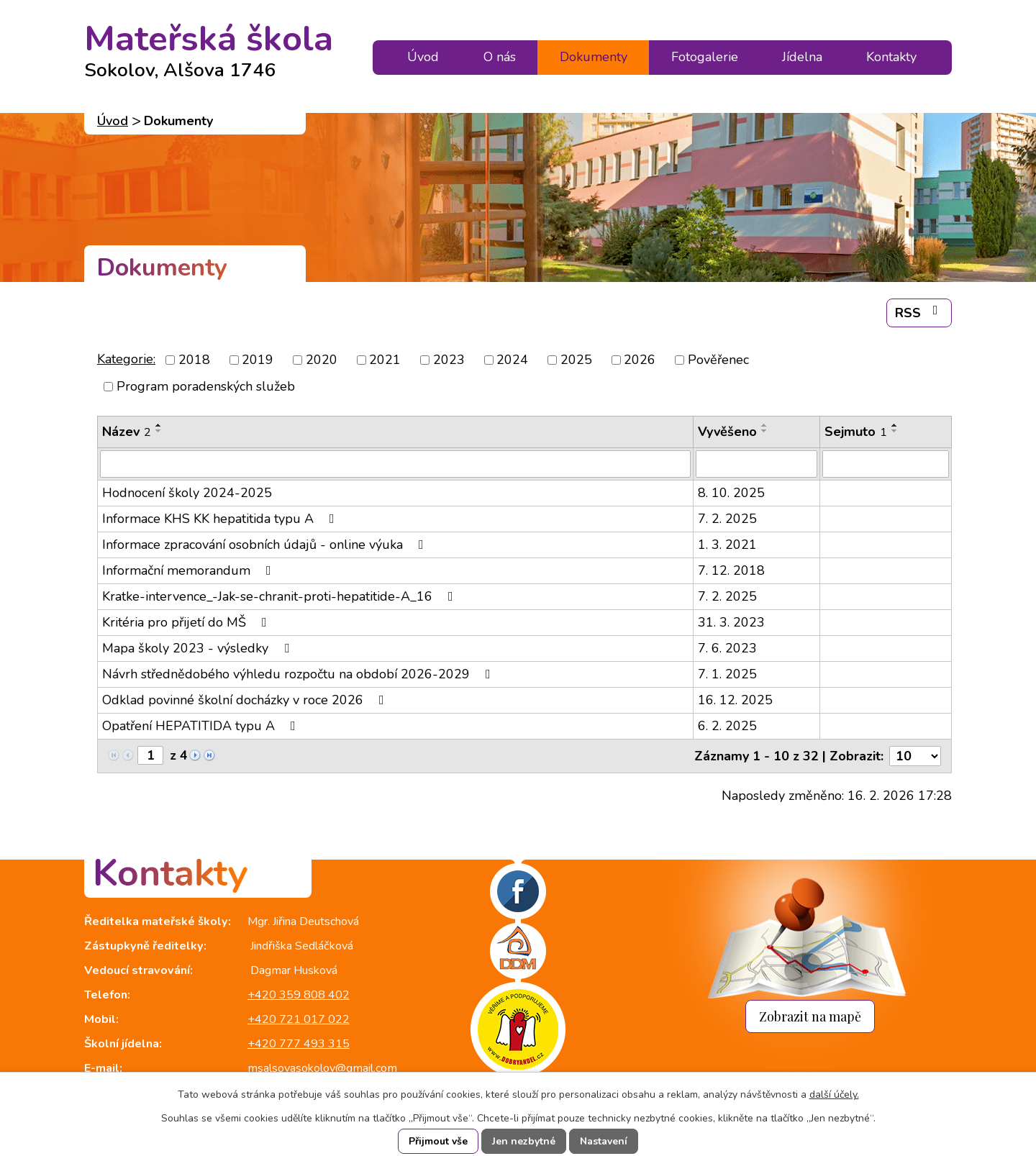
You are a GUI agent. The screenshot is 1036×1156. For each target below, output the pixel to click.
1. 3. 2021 (727, 544)
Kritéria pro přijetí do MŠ (187, 622)
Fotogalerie (704, 56)
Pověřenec (718, 359)
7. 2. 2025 (727, 518)
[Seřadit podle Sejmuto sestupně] (895, 431)
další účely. (834, 1094)
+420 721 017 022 (298, 1019)
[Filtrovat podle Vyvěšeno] (756, 464)
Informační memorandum (189, 570)
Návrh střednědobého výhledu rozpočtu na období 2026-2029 (299, 674)
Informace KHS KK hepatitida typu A (221, 518)
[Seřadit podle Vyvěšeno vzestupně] (765, 425)
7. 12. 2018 (731, 570)
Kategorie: (126, 359)
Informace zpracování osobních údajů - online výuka (266, 544)
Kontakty (891, 56)
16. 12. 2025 (735, 700)
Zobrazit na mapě (810, 1016)
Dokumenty (593, 56)
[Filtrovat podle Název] (395, 464)
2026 (639, 359)
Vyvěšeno (727, 431)
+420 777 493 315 (298, 1044)
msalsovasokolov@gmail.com (322, 1068)
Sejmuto (855, 431)
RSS (919, 313)
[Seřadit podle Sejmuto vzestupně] (895, 425)
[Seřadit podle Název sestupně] (159, 431)
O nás (499, 56)
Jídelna (802, 56)
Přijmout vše (438, 1141)
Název (126, 431)
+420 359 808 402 (298, 995)
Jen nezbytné (523, 1141)
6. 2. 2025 (727, 725)
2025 (576, 359)
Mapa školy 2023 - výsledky (198, 648)
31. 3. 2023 (731, 622)
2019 (257, 359)
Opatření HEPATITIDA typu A (201, 725)
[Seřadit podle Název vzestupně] (159, 425)
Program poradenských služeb (206, 386)
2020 (321, 359)
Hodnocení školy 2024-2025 (187, 492)
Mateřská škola (208, 45)
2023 (449, 359)
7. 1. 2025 (727, 674)
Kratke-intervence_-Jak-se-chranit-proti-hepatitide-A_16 (280, 596)
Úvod (423, 56)
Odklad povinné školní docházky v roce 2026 (246, 700)
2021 (385, 359)
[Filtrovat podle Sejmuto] (885, 464)
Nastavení (603, 1141)
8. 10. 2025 (731, 492)
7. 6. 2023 (727, 648)
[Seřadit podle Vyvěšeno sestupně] (765, 431)
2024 (512, 359)
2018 (194, 359)
